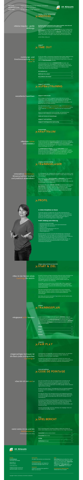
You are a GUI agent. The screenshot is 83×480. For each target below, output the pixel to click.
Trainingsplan (33, 7)
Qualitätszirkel (45, 107)
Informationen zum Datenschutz (43, 459)
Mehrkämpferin (13, 7)
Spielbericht (37, 9)
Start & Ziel (26, 7)
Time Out (27, 5)
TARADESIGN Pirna (58, 469)
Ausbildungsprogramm (67, 105)
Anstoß (11, 5)
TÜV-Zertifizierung (50, 108)
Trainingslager (45, 5)
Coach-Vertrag (55, 107)
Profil (22, 7)
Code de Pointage (29, 9)
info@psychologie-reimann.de (16, 467)
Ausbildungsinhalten (54, 105)
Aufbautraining (32, 5)
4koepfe (65, 469)
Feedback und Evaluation (63, 107)
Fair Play (11, 9)
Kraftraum (39, 5)
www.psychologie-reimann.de (16, 469)
